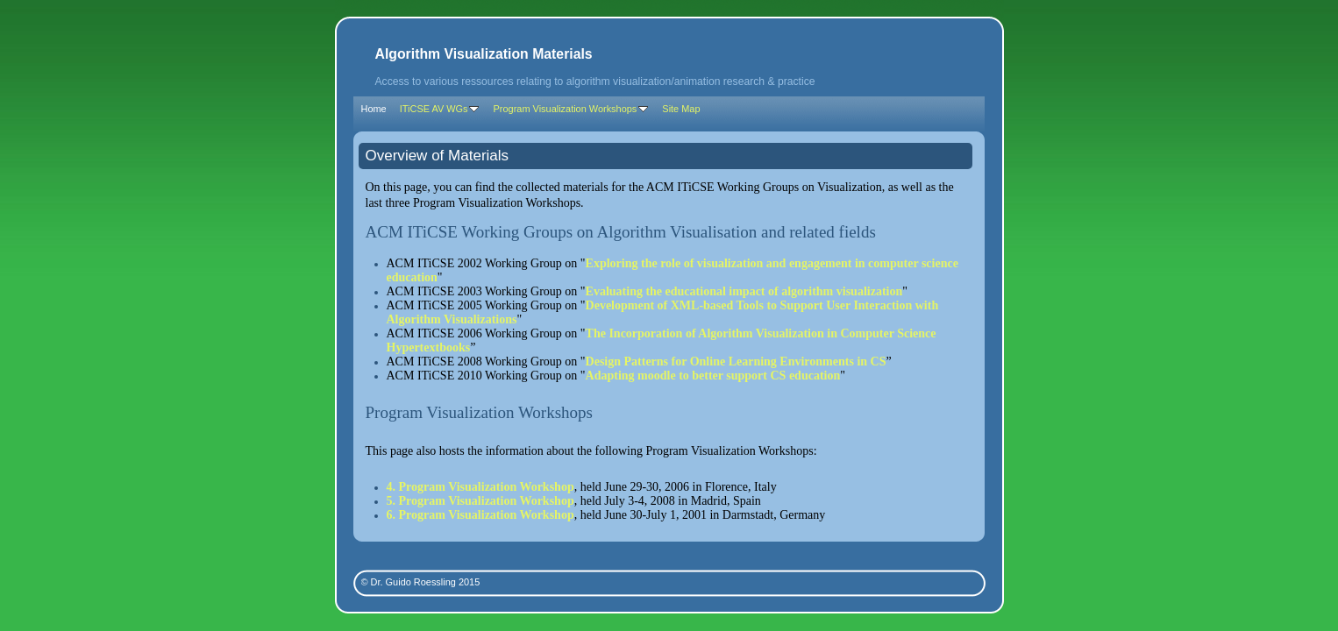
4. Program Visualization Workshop (480, 486)
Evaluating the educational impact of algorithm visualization (744, 291)
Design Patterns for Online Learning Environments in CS (736, 361)
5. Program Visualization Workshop (480, 500)
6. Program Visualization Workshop (480, 514)
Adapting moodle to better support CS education (713, 375)
